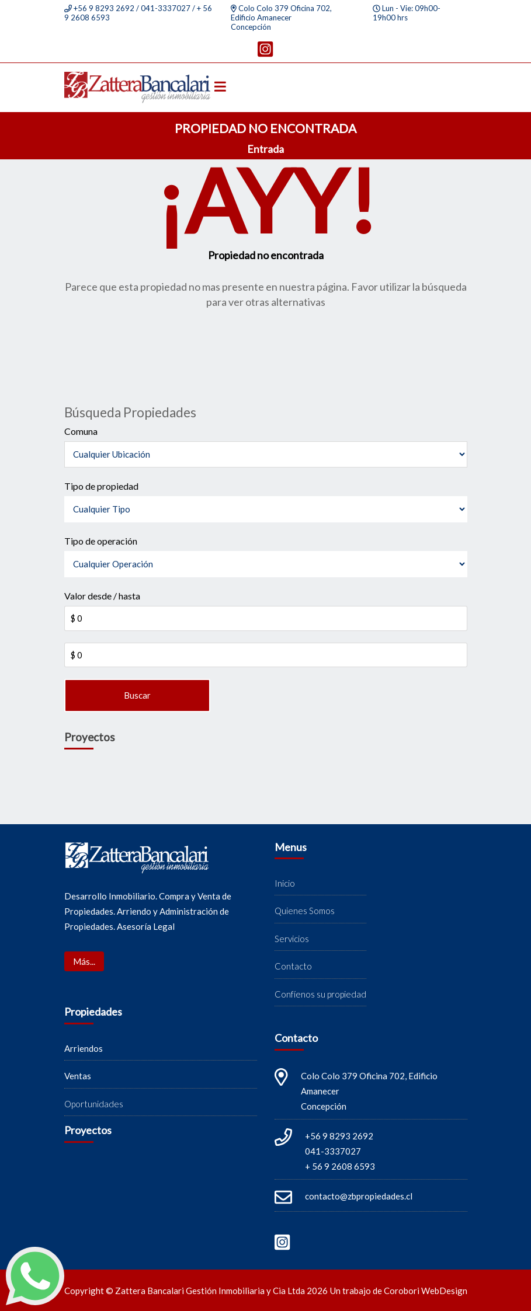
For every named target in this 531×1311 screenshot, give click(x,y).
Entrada (265, 148)
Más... (84, 961)
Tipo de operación (100, 540)
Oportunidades (93, 1104)
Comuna (81, 431)
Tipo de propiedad (101, 485)
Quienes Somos (305, 910)
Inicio (285, 883)
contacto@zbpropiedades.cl (358, 1196)
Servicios (292, 938)
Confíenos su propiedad (320, 994)
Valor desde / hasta (102, 595)
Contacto (293, 966)
